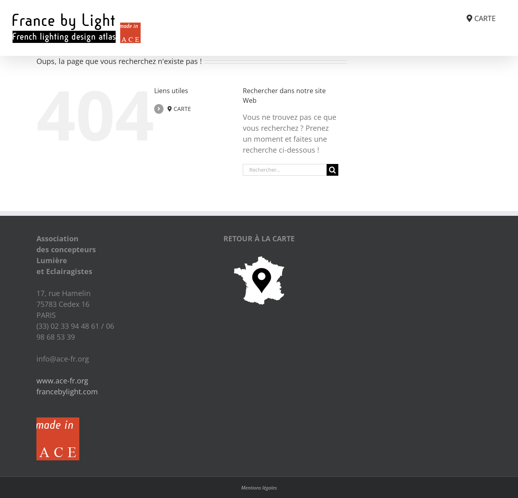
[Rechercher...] (285, 170)
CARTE (179, 109)
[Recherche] (332, 170)
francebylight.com (67, 391)
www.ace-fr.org (62, 380)
